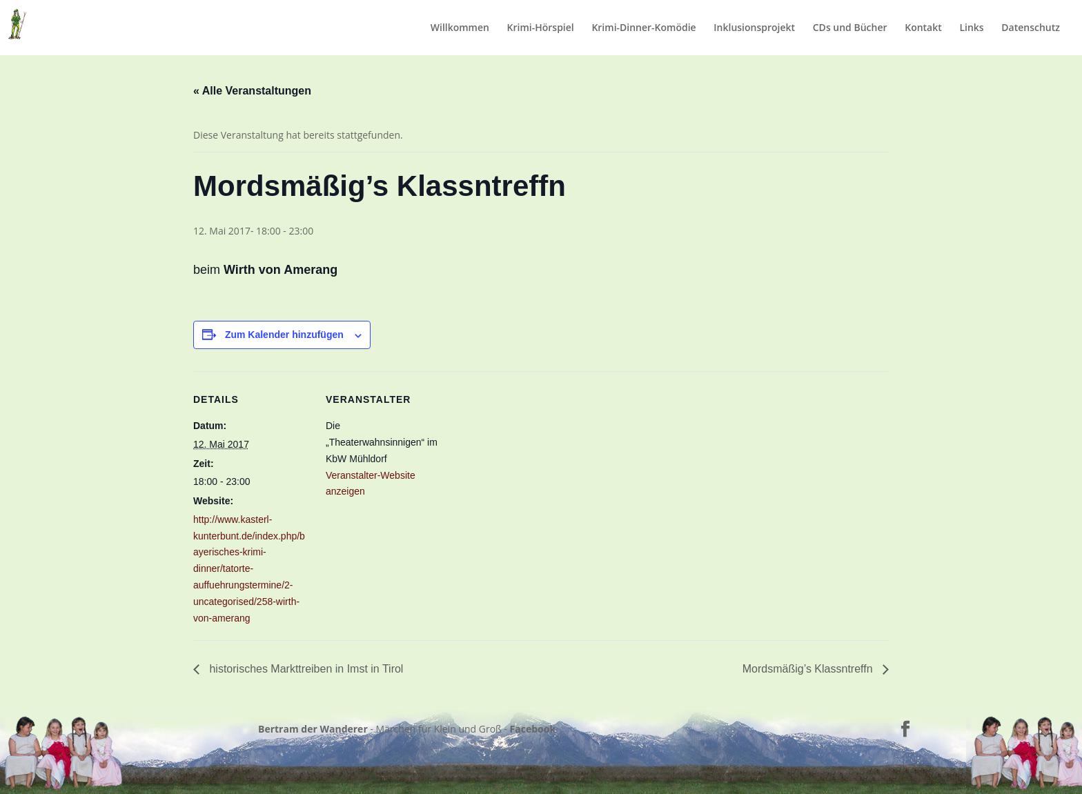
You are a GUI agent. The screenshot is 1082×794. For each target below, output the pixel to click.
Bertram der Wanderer (313, 728)
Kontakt (923, 28)
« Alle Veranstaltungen (252, 91)
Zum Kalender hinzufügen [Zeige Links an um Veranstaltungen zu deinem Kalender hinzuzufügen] (284, 334)
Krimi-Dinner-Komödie (643, 28)
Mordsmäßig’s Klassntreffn (809, 669)
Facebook (533, 728)
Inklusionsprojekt (754, 28)
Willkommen (460, 28)
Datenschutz (1030, 28)
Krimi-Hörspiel (540, 28)
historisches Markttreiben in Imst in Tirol (304, 669)
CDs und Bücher (850, 28)
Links (971, 28)
